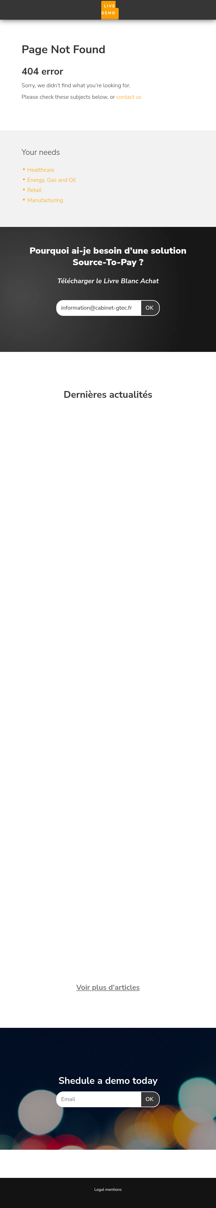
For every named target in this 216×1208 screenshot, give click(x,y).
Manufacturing (45, 200)
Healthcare (40, 170)
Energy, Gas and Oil (51, 180)
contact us (128, 97)
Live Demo (108, 10)
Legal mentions (108, 1189)
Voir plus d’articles (108, 987)
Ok (149, 308)
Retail (34, 190)
